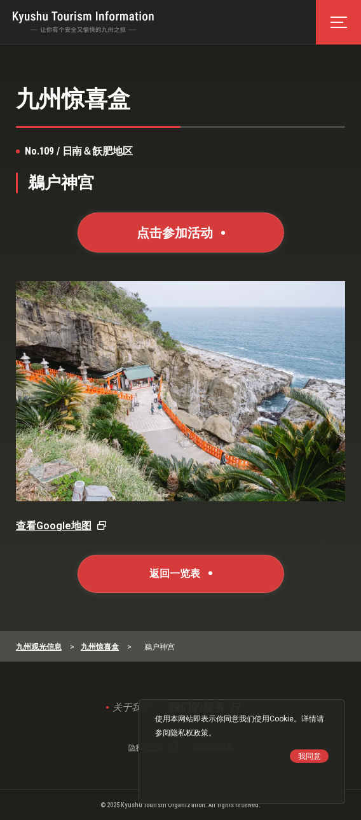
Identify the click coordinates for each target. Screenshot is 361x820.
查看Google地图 (54, 526)
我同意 (309, 756)
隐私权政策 (189, 732)
